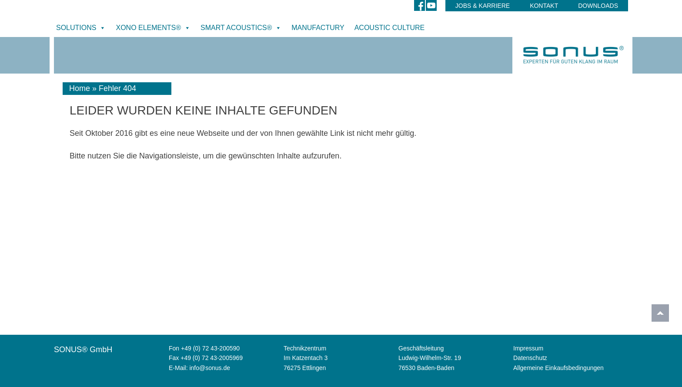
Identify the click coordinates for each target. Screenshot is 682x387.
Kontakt (544, 5)
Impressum (528, 348)
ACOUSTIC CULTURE (389, 27)
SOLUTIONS (81, 28)
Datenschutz (530, 357)
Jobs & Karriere (482, 5)
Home (79, 88)
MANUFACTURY (317, 27)
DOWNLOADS (598, 5)
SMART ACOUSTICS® (241, 28)
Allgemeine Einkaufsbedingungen (558, 367)
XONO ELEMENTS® (153, 28)
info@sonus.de (209, 367)
